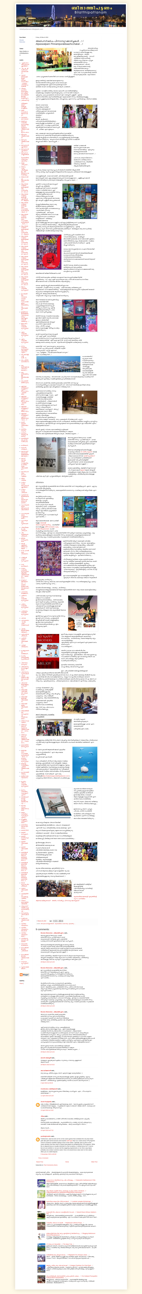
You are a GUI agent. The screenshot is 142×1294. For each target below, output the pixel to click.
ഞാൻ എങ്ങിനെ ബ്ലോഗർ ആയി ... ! (24, 546)
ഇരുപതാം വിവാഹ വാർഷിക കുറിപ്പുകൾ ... (24, 327)
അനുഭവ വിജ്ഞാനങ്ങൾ (25, 136)
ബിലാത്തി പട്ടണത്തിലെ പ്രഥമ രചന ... (24, 692)
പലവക (23, 618)
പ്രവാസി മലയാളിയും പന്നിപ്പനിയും (25, 685)
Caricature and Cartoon (24, 118)
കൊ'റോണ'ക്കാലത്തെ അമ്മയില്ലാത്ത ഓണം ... (25, 454)
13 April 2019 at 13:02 (47, 1110)
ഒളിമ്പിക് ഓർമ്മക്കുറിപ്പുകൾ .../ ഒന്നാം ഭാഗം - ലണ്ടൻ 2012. (25, 390)
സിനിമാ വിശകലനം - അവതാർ (25, 929)
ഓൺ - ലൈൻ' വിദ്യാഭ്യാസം (24, 424)
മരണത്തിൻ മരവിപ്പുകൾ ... (25, 746)
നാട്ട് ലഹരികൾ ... (25, 565)
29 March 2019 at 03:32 (48, 1064)
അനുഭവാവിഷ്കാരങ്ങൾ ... (25, 149)
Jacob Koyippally (46, 1101)
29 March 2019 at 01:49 (48, 1006)
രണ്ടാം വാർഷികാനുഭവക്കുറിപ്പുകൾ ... (24, 815)
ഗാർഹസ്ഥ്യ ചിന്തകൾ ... (24, 491)
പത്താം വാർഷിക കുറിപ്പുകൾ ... (24, 606)
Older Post (94, 1162)
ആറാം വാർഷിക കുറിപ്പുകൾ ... (24, 289)
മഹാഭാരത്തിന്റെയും (25, 773)
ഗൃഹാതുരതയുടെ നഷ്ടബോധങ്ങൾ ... (25, 516)
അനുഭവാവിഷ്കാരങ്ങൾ (25, 146)
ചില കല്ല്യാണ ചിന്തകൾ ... (24, 534)
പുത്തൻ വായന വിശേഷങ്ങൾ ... (24, 640)
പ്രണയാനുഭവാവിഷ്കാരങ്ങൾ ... (25, 668)
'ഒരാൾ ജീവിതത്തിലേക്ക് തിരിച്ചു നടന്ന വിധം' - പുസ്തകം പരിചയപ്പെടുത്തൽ (25, 81)
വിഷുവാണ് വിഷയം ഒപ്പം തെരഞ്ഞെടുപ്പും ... (25, 908)
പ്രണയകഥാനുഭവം (24, 663)
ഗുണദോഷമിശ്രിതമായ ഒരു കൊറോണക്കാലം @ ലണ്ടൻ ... (25, 499)
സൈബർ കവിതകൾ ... (25, 944)
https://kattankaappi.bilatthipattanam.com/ (55, 776)
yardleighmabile (46, 1136)
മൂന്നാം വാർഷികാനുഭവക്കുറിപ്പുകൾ (24, 792)
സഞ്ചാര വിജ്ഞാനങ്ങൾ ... (25, 920)
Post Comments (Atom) (51, 1165)
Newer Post (39, 1162)
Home (67, 1162)
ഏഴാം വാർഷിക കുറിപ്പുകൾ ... (24, 341)
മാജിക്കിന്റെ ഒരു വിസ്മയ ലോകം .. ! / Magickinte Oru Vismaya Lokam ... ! (67, 1255)
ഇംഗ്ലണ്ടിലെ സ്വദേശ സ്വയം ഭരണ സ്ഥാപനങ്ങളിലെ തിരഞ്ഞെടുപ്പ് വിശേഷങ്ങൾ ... (25, 301)
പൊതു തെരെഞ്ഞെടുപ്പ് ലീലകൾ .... (25, 658)
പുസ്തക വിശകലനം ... (24, 646)
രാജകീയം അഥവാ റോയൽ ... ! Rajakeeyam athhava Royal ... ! (65, 1223)
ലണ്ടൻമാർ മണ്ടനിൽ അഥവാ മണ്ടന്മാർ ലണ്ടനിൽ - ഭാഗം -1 (24, 876)
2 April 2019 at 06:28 (47, 1083)
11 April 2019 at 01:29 (47, 1095)
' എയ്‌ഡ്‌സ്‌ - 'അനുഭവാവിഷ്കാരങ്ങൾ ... (25, 64)
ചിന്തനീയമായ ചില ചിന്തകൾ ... (25, 529)
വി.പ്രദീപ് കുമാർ (86, 452)
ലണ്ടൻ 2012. (25, 830)
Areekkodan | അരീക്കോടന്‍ (49, 1089)
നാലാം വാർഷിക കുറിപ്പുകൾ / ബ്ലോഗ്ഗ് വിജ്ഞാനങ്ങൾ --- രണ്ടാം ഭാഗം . (25, 573)
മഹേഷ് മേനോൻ (46, 1070)
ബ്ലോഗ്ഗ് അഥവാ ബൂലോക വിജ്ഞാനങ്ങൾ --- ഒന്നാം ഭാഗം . (25, 728)
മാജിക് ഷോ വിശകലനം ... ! (25, 777)
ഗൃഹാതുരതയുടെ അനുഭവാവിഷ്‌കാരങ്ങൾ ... (25, 508)
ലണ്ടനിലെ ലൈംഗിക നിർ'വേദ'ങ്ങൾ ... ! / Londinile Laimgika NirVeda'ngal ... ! (69, 1201)
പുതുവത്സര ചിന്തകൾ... (25, 635)
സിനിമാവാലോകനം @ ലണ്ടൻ (24, 940)
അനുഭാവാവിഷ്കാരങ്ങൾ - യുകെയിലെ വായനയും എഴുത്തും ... (58, 923)
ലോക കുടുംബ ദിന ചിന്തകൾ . (25, 884)
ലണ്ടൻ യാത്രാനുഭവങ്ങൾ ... (25, 838)
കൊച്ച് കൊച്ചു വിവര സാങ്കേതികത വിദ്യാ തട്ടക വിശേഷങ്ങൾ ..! (24, 464)
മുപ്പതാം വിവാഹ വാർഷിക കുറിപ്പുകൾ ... (24, 785)
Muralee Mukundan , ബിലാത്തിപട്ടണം (52, 933)
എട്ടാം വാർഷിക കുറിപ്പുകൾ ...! (24, 334)
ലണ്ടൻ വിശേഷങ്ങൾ (24, 843)
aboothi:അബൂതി (46, 1058)
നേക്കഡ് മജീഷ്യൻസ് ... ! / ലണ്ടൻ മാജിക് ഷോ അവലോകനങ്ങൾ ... (25, 584)
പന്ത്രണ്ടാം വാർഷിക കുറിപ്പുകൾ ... (24, 613)
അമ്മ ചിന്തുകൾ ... (25, 163)
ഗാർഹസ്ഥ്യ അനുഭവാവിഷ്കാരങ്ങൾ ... (25, 485)
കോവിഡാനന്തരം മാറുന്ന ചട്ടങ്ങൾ (25, 474)
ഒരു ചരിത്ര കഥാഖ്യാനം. (25, 361)
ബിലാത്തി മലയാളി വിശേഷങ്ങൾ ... (24, 699)
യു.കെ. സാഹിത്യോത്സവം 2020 (25, 808)
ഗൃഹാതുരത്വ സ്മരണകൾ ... (24, 523)
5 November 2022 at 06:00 (48, 1154)
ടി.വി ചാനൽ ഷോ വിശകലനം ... (25, 553)
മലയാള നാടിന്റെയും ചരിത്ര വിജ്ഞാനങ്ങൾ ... (25, 767)
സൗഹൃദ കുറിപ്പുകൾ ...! (24, 963)
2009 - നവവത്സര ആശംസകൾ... (24, 113)
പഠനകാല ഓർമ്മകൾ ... (25, 592)
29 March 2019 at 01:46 (48, 962)
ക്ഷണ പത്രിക (23, 479)
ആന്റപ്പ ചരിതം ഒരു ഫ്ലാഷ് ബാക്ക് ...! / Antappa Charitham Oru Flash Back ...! (69, 1265)
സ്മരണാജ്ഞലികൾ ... (25, 967)
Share (21, 983)
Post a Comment (43, 1158)
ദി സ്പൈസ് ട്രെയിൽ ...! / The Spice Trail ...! (60, 1244)
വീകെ (42, 1116)
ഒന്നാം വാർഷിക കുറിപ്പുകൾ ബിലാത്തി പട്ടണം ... (24, 349)
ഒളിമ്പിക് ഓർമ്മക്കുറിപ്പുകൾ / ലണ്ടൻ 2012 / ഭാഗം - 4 (25, 417)
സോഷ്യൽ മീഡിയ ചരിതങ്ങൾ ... (25, 950)
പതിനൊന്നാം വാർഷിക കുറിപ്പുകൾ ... (24, 599)
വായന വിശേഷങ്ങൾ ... (24, 890)
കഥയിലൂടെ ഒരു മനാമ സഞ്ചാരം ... (25, 441)
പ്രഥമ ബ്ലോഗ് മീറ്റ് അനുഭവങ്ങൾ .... (25, 678)
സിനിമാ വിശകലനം (24, 924)
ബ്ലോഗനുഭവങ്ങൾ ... (25, 721)
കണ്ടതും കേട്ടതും (24, 429)
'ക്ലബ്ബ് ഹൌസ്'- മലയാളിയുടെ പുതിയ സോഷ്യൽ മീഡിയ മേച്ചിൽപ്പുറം (25, 93)
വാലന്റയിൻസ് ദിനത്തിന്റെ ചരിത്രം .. (24, 896)
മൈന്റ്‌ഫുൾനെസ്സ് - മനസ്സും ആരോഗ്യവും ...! (24, 800)
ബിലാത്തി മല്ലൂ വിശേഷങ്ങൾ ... (24, 706)
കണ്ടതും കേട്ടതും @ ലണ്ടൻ (24, 434)
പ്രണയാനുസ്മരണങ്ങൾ (25, 672)
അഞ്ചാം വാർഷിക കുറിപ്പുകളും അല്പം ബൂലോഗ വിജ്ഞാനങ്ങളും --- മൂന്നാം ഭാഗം (25, 126)
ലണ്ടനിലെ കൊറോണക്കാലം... (24, 826)
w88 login (69, 1140)
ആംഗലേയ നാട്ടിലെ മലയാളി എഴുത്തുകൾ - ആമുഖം (25, 197)
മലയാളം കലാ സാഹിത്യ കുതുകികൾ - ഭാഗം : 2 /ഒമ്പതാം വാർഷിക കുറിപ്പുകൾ (25, 756)
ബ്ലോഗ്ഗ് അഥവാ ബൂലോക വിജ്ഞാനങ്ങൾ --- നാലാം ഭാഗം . (25, 739)
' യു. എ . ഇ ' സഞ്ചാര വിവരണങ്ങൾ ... (25, 71)
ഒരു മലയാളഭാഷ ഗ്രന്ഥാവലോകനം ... (25, 368)
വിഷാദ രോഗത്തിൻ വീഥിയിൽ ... (25, 902)
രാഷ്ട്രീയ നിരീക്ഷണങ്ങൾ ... (24, 821)
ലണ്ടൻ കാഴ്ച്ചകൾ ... (25, 833)
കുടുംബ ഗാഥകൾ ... (24, 448)
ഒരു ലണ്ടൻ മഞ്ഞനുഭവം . (25, 382)
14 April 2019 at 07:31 (47, 1130)
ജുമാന (82, 470)
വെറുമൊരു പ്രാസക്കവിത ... (25, 914)
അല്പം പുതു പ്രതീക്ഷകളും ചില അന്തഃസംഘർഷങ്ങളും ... (25, 171)
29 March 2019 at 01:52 (48, 1052)
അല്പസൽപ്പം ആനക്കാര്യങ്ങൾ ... (25, 179)
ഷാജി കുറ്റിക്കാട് (89, 456)
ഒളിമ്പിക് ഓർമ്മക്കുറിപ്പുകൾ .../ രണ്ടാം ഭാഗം (25, 409)
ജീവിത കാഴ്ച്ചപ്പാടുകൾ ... (24, 540)
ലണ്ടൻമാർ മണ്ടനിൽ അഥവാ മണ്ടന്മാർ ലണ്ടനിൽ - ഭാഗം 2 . (24, 856)
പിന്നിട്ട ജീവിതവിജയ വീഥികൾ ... (25, 630)
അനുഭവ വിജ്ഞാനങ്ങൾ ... (25, 141)
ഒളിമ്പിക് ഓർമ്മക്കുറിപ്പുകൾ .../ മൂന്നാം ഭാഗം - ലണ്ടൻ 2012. (25, 400)
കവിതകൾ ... (25, 445)
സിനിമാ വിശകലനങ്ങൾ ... (24, 934)
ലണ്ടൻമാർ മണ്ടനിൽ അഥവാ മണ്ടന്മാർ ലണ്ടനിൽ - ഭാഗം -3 (24, 866)
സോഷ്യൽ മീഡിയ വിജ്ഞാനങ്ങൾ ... (25, 957)
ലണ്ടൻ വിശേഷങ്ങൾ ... (24, 848)
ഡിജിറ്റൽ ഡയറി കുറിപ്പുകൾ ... (24, 560)
